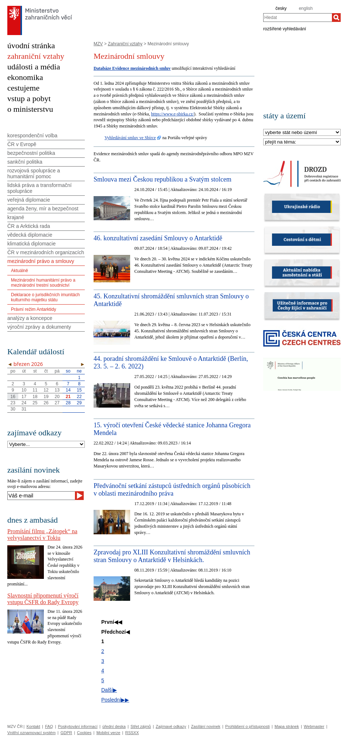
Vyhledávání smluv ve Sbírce (130, 137)
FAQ (49, 726)
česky (281, 8)
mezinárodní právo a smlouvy (40, 261)
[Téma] (302, 142)
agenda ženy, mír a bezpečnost (42, 208)
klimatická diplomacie (31, 244)
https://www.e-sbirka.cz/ (172, 114)
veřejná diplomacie (28, 200)
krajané (15, 217)
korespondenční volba (32, 135)
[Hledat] (336, 17)
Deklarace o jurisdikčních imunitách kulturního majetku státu (45, 297)
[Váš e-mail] (41, 495)
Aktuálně (19, 270)
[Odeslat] (79, 495)
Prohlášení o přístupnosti (247, 726)
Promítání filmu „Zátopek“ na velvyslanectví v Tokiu (42, 534)
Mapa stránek (287, 726)
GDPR (66, 732)
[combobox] (297, 17)
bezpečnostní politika (31, 153)
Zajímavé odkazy (171, 726)
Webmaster (314, 726)
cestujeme (23, 87)
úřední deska (114, 726)
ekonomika (25, 77)
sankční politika (24, 162)
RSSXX (132, 732)
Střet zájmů (140, 726)
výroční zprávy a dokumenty (39, 327)
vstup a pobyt (29, 98)
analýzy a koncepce (29, 318)
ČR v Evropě (21, 144)
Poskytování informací (78, 726)
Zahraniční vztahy (125, 43)
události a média (33, 66)
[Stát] (302, 133)
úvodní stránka (31, 45)
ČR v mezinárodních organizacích (45, 252)
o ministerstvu (30, 109)
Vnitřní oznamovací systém (31, 732)
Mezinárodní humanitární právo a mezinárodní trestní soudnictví (43, 283)
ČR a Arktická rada (28, 226)
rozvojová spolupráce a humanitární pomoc (33, 173)
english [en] (306, 8)
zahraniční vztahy (35, 56)
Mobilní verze (108, 732)
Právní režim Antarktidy (33, 309)
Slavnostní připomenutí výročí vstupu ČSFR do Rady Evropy (43, 598)
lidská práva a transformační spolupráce (39, 188)
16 (12, 396)
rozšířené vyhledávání (284, 28)
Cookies (84, 732)
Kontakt (33, 726)
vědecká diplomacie (29, 235)
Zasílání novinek (205, 726)
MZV (98, 43)
